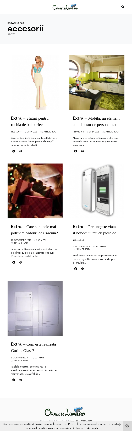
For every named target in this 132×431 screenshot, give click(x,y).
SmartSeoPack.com (80, 421)
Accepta (93, 428)
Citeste (78, 428)
